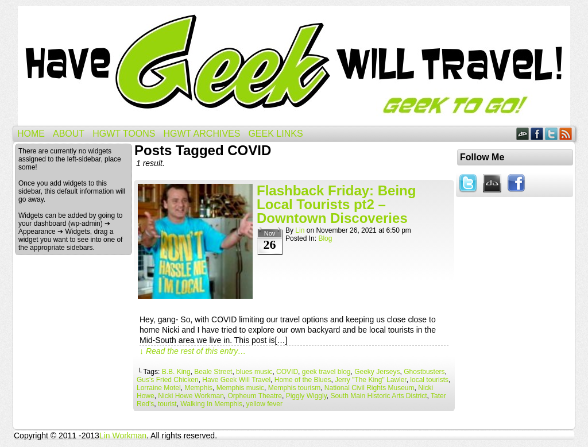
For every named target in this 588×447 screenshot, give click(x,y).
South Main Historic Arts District (378, 396)
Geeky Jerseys (377, 372)
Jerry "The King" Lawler (371, 380)
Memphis (198, 388)
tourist (167, 404)
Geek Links (275, 133)
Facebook (537, 133)
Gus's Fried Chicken (168, 380)
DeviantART (523, 133)
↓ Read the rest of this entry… (193, 351)
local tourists (429, 380)
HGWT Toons (123, 133)
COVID (287, 372)
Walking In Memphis (211, 404)
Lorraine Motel (159, 388)
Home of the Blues (302, 380)
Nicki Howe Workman (190, 396)
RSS (566, 133)
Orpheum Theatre (255, 396)
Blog (325, 238)
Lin (299, 230)
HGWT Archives (201, 133)
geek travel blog (326, 372)
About (68, 133)
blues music (254, 372)
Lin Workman (122, 435)
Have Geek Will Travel (294, 66)
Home (31, 133)
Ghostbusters (424, 372)
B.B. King (176, 372)
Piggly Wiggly (306, 396)
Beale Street (213, 372)
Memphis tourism (294, 388)
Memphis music (240, 388)
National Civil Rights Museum (369, 388)
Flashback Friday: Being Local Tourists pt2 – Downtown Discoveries (336, 204)
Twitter (551, 133)
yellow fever (264, 404)
